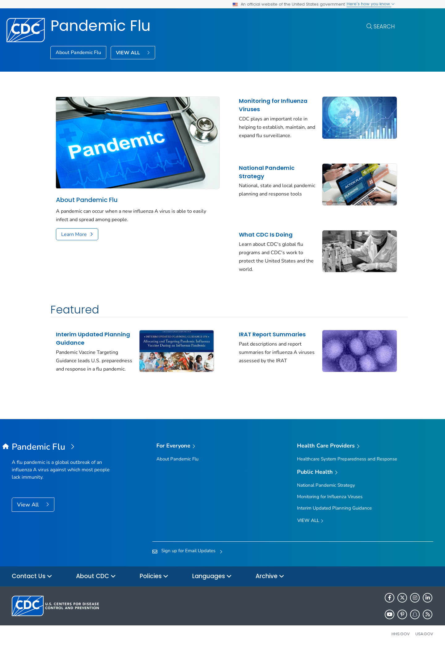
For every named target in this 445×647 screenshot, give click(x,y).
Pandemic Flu (100, 25)
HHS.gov (401, 633)
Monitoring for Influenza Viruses (266, 105)
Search (384, 26)
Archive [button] (270, 575)
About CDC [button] (96, 575)
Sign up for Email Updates (188, 550)
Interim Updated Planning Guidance (93, 334)
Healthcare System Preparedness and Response (347, 458)
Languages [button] (212, 575)
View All (28, 503)
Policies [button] (154, 575)
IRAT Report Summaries (265, 329)
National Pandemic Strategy (260, 170)
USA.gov (424, 633)
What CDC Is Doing (259, 231)
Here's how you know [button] (371, 4)
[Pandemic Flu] (64, 446)
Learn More (74, 230)
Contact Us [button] (32, 575)
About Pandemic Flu (78, 52)
